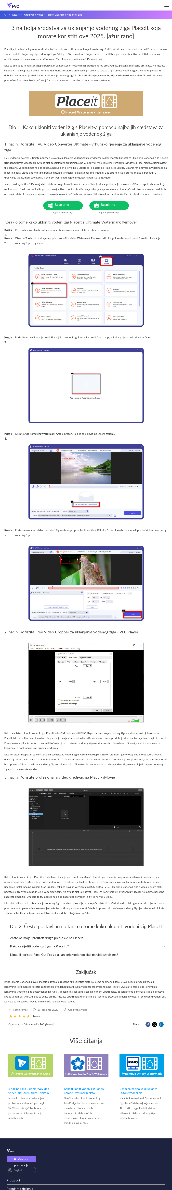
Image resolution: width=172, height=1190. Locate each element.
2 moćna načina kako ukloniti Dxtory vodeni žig (138, 1091)
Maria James (20, 1009)
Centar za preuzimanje (21, 1160)
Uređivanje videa (33, 14)
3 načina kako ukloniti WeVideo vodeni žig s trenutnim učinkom (28, 1091)
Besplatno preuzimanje (69, 206)
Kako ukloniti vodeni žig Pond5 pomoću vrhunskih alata (84, 1091)
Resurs (16, 14)
